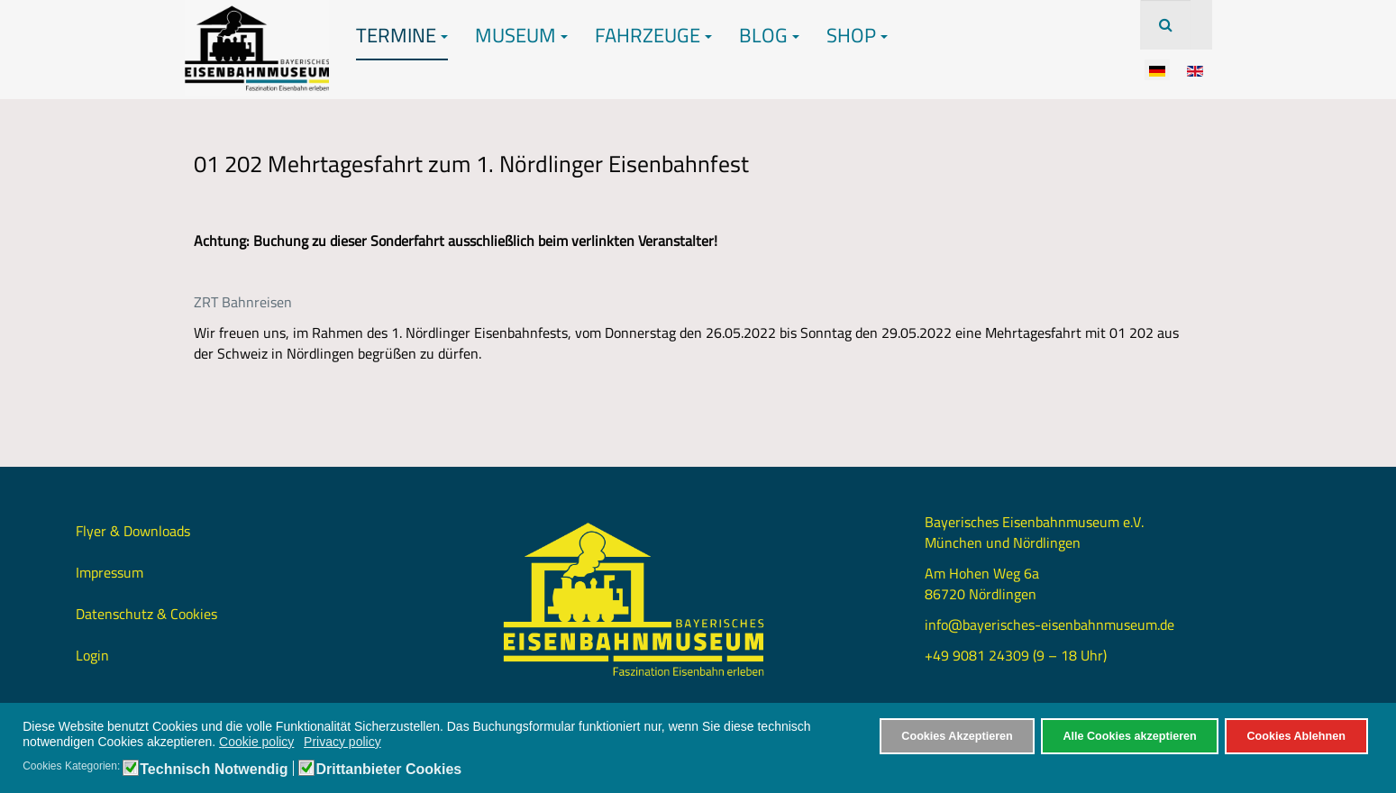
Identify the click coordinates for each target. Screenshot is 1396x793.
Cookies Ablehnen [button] (1295, 736)
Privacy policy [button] (342, 741)
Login (92, 655)
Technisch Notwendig (213, 769)
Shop (857, 35)
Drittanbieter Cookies (388, 769)
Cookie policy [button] (256, 741)
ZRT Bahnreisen (243, 301)
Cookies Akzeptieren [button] (956, 736)
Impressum (109, 572)
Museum (521, 35)
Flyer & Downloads (133, 530)
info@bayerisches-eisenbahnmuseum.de (1049, 624)
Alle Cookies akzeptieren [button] (1129, 736)
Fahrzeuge (653, 35)
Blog (769, 35)
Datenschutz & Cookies (146, 613)
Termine (402, 35)
